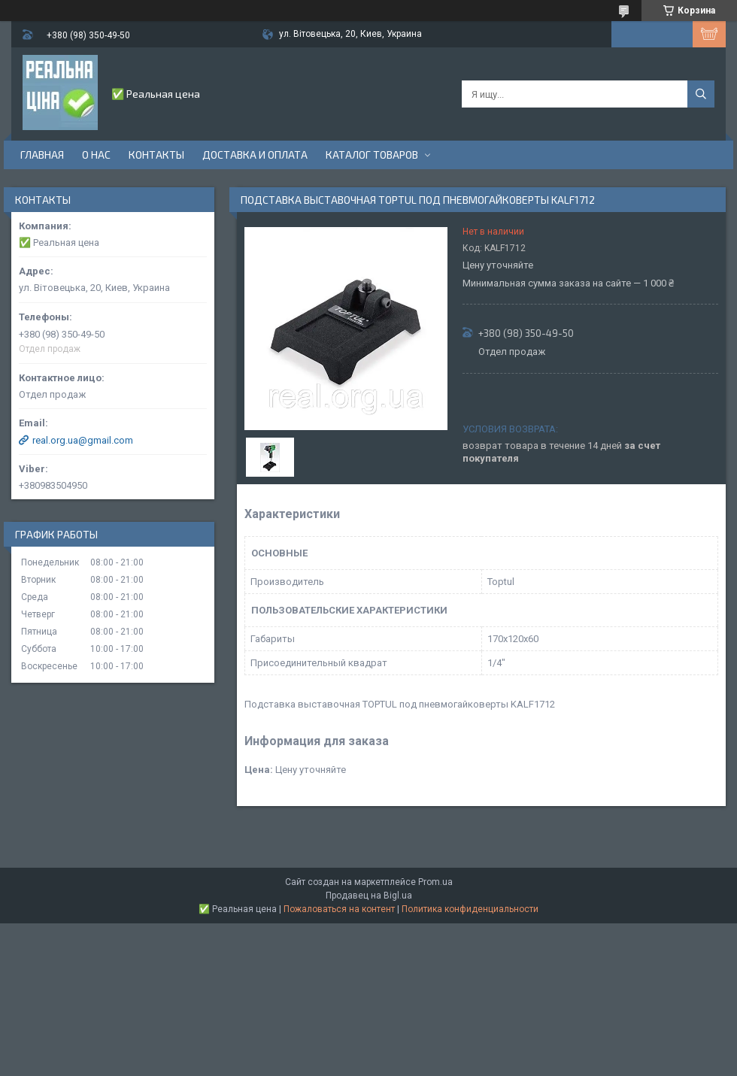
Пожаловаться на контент (339, 909)
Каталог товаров (372, 154)
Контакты (156, 154)
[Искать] (700, 94)
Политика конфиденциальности (470, 909)
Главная (42, 154)
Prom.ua (435, 882)
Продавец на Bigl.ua (369, 895)
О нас (96, 154)
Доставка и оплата (255, 154)
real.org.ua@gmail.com (82, 440)
